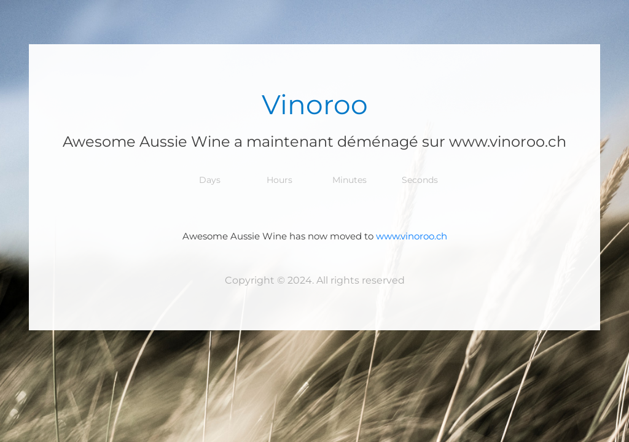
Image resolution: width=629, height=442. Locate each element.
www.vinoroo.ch (411, 236)
